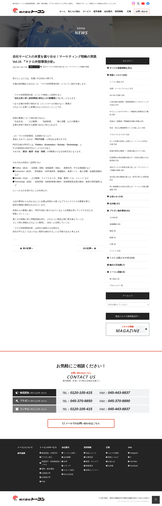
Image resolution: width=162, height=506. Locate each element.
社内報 (115, 204)
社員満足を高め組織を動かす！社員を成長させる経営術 (129, 159)
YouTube (133, 461)
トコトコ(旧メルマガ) (122, 258)
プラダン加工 (47, 457)
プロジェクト (116, 285)
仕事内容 (89, 457)
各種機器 (115, 224)
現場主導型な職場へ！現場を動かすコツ (127, 151)
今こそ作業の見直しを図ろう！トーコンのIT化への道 (129, 142)
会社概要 (67, 457)
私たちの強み (74, 11)
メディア (67, 466)
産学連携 (97, 11)
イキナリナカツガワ (119, 134)
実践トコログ (118, 75)
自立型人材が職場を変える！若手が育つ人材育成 (129, 178)
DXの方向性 (68, 474)
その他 (114, 217)
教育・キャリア (92, 461)
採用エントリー (92, 470)
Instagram (134, 453)
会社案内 (108, 11)
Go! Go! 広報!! (117, 95)
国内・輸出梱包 (48, 469)
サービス (87, 11)
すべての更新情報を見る (121, 68)
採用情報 (119, 11)
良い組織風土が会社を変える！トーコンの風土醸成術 (129, 188)
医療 (113, 238)
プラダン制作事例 (120, 211)
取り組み (114, 279)
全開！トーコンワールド (121, 89)
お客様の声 (46, 473)
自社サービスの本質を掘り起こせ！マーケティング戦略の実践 (129, 168)
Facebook (134, 466)
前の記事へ (26, 248)
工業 (113, 244)
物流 (113, 231)
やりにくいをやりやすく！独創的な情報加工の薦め (129, 113)
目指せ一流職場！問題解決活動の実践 (126, 121)
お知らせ (116, 196)
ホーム (62, 11)
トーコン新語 (117, 82)
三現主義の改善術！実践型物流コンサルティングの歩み (129, 103)
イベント (115, 251)
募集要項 (89, 466)
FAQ (43, 481)
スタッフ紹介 (69, 470)
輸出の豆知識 (117, 265)
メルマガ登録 (113, 453)
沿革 (65, 461)
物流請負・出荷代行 (50, 453)
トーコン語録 (117, 272)
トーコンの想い (70, 453)
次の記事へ (89, 248)
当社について (91, 453)
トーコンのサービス (48, 447)
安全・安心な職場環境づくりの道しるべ (127, 128)
